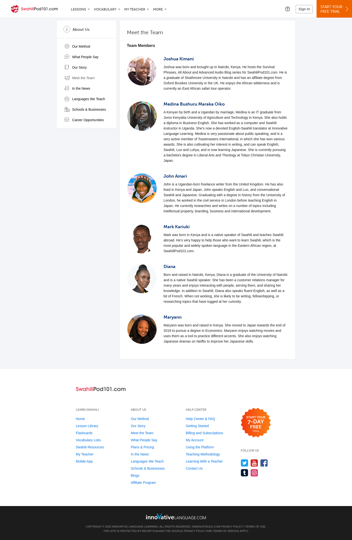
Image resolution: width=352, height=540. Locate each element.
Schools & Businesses (85, 109)
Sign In (304, 9)
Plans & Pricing (142, 447)
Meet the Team (79, 78)
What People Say (81, 56)
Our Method (77, 46)
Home (80, 419)
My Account (194, 440)
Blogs (135, 475)
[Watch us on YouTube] (254, 463)
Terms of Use (255, 526)
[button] (287, 9)
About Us (81, 29)
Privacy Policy (232, 526)
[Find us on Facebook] (264, 463)
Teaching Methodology (203, 454)
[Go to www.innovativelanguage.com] (176, 516)
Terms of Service (226, 530)
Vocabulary (105, 9)
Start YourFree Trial (335, 9)
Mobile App (84, 461)
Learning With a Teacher (204, 461)
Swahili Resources (90, 447)
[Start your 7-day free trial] (256, 423)
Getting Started (197, 426)
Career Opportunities (84, 120)
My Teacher (134, 9)
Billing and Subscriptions (204, 433)
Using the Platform (200, 447)
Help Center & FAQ (200, 419)
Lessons (78, 9)
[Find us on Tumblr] (244, 472)
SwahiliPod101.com (206, 526)
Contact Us (194, 468)
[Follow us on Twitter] (244, 463)
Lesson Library (87, 426)
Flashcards (84, 433)
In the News (77, 88)
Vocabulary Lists (88, 440)
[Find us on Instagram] (254, 472)
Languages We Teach (84, 99)
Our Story (75, 67)
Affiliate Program (143, 483)
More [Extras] (158, 9)
